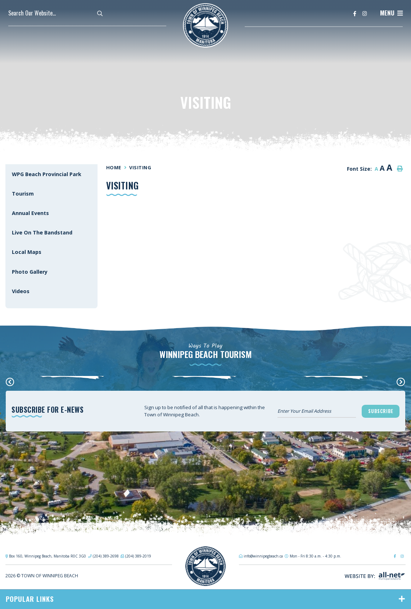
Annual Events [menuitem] (30, 213)
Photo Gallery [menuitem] (30, 271)
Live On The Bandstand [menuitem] (42, 232)
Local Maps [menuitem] (26, 251)
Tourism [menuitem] (23, 193)
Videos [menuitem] (21, 291)
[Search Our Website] (58, 13)
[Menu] (391, 13)
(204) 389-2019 (138, 556)
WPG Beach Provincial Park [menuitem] (46, 174)
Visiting (140, 167)
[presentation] (10, 381)
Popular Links (30, 599)
